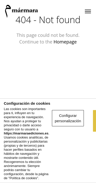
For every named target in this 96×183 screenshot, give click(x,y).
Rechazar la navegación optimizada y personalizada (48, 171)
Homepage (65, 42)
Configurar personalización (47, 140)
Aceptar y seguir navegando (48, 154)
